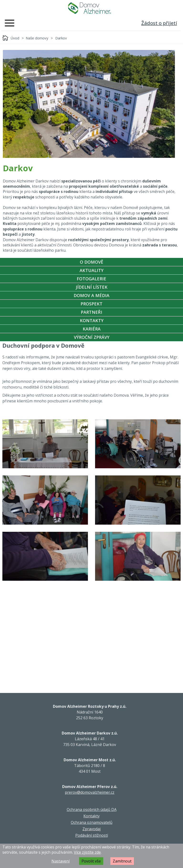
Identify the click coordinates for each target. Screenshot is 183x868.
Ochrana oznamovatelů (91, 822)
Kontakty (91, 320)
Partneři (91, 312)
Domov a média (91, 295)
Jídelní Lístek (91, 287)
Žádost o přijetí (159, 23)
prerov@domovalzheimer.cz (89, 792)
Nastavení (60, 861)
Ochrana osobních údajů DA (92, 809)
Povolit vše (91, 861)
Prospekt (91, 304)
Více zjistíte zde (87, 852)
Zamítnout (122, 861)
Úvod (14, 38)
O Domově (91, 262)
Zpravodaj (91, 828)
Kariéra (92, 329)
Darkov (61, 38)
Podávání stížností (91, 835)
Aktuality (91, 270)
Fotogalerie (91, 279)
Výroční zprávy (91, 337)
